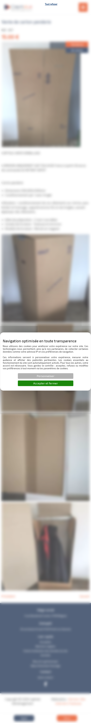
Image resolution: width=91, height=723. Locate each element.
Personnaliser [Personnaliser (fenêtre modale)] (45, 376)
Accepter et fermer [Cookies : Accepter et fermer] (45, 383)
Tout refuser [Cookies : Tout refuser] (51, 4)
